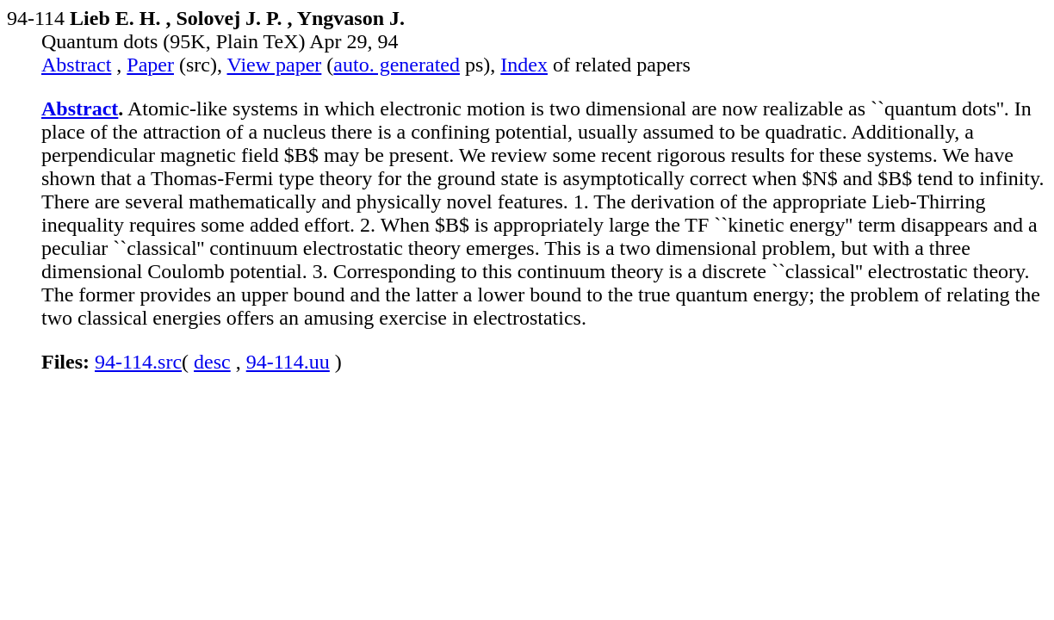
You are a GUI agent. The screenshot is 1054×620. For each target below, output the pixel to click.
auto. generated (396, 64)
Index (524, 64)
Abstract (76, 64)
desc (212, 361)
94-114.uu (288, 361)
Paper (150, 64)
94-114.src (138, 361)
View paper (274, 64)
